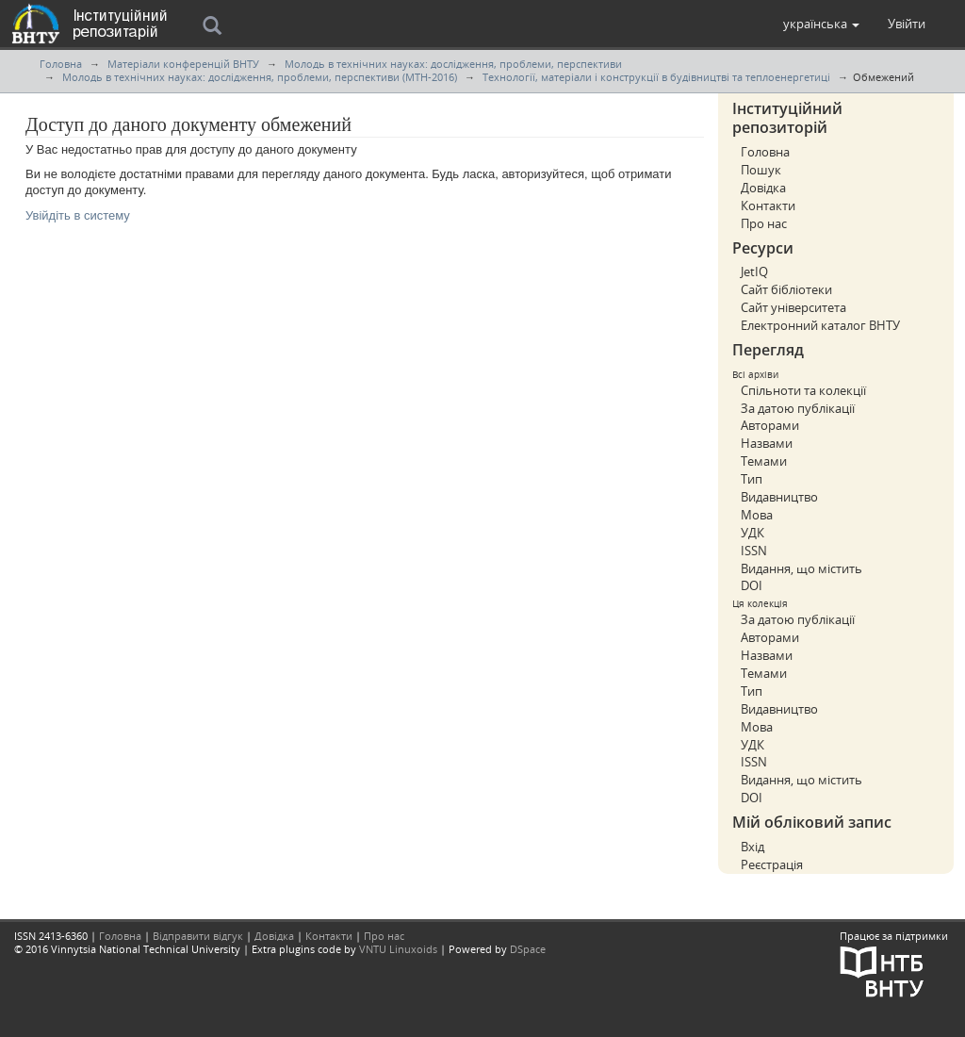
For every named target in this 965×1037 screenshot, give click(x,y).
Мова (757, 514)
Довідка (763, 187)
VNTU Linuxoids (398, 949)
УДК (752, 532)
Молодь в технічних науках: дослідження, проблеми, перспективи (453, 64)
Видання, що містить (801, 568)
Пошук (761, 169)
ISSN (754, 550)
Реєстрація (772, 864)
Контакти (768, 205)
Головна (61, 64)
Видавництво (779, 496)
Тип (751, 478)
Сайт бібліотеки (786, 289)
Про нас (764, 223)
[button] (821, 23)
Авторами (770, 425)
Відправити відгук (198, 936)
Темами (764, 461)
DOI (751, 585)
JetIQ (754, 271)
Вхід (752, 846)
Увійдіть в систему (77, 215)
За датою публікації (798, 408)
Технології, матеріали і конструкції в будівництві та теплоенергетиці (656, 77)
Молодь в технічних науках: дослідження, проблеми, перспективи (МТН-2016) (259, 77)
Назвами (767, 443)
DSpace (528, 949)
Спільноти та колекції (803, 390)
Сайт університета (793, 307)
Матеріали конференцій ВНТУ (183, 64)
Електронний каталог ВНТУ (820, 325)
